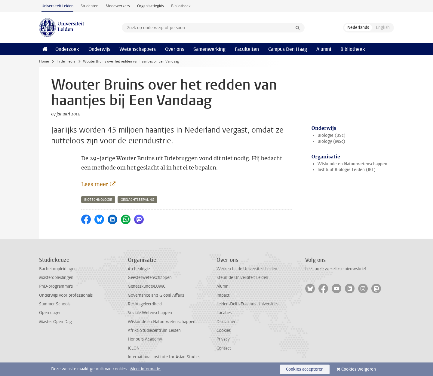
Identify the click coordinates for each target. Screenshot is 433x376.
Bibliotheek (181, 5)
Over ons (174, 49)
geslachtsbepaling (137, 199)
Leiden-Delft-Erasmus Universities (247, 304)
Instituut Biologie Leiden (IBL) (347, 170)
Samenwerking (209, 49)
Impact (222, 295)
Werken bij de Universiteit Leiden (246, 269)
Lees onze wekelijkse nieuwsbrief (335, 269)
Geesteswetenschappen (150, 277)
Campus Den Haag (287, 49)
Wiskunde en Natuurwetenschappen (352, 164)
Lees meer (94, 184)
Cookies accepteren (305, 369)
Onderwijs (99, 49)
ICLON (134, 348)
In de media (66, 61)
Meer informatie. (145, 369)
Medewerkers (118, 5)
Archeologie (139, 269)
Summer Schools (54, 304)
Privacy (223, 339)
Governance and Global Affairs (156, 295)
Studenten (89, 5)
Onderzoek (67, 49)
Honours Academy (145, 339)
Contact (223, 348)
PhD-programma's (56, 286)
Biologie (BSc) (331, 135)
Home (44, 61)
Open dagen (50, 313)
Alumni (323, 49)
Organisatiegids (150, 5)
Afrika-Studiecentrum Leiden (154, 330)
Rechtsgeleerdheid (145, 304)
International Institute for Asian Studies (164, 357)
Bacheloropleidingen (58, 269)
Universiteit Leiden (57, 5)
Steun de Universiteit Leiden (242, 277)
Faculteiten (247, 49)
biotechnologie (98, 199)
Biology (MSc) (331, 141)
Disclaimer (225, 322)
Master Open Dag (55, 322)
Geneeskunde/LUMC (146, 286)
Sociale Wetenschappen (150, 313)
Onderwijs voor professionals (66, 295)
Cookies (223, 330)
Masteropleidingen (56, 277)
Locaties (224, 313)
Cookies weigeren (358, 369)
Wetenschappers (137, 49)
